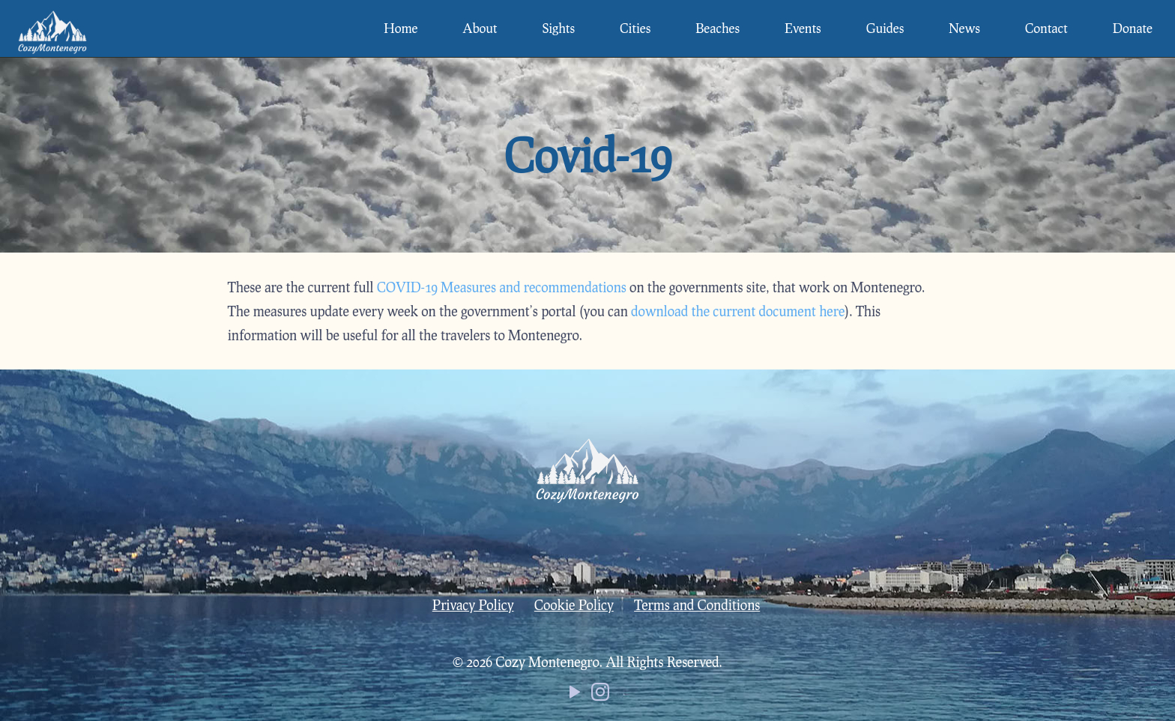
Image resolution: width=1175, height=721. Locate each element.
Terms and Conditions (697, 605)
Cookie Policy (574, 605)
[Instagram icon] (600, 695)
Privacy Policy (473, 605)
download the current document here (738, 311)
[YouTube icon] (574, 695)
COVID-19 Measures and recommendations (501, 287)
